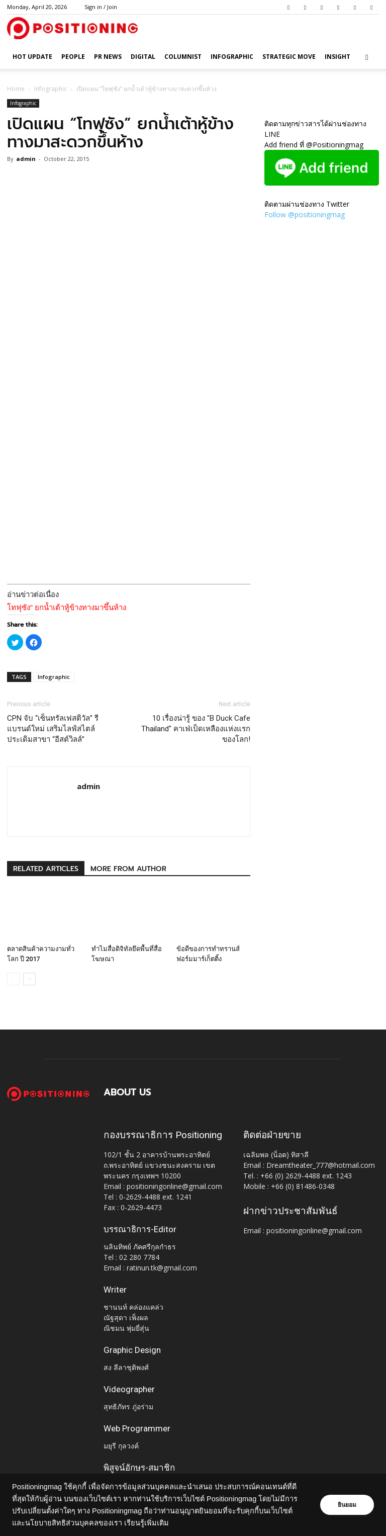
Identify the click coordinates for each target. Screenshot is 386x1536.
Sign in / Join (100, 7)
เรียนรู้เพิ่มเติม (170, 1523)
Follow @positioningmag (304, 214)
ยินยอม (346, 1504)
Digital (143, 56)
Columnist (183, 56)
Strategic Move (289, 56)
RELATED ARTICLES (45, 869)
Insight (337, 56)
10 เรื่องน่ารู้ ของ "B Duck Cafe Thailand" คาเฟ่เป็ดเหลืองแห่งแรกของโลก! (195, 729)
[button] (367, 57)
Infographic (232, 56)
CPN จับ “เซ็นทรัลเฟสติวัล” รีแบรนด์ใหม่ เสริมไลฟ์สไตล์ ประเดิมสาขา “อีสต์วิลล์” (53, 729)
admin (26, 158)
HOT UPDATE (32, 56)
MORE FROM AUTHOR (128, 869)
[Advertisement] (128, 554)
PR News (108, 56)
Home (16, 88)
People (73, 56)
